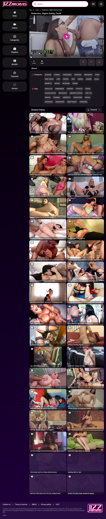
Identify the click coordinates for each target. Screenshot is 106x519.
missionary (88, 74)
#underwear (59, 88)
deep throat (49, 79)
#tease (87, 88)
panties (65, 79)
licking (75, 83)
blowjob (48, 74)
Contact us (7, 504)
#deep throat (72, 102)
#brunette (66, 97)
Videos (37, 10)
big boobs (66, 83)
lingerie (89, 79)
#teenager (83, 102)
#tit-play (79, 88)
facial (96, 79)
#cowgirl (56, 97)
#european (48, 102)
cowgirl (57, 74)
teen (73, 79)
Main (30, 10)
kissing (57, 83)
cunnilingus (67, 74)
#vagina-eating (50, 93)
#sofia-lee (48, 88)
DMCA (34, 504)
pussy (97, 74)
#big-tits (88, 93)
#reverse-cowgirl (76, 93)
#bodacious (63, 93)
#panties (70, 88)
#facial (87, 97)
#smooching (77, 97)
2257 (57, 504)
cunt (58, 79)
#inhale (47, 97)
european (77, 74)
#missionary (60, 102)
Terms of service (21, 504)
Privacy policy (46, 504)
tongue (80, 79)
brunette (48, 83)
